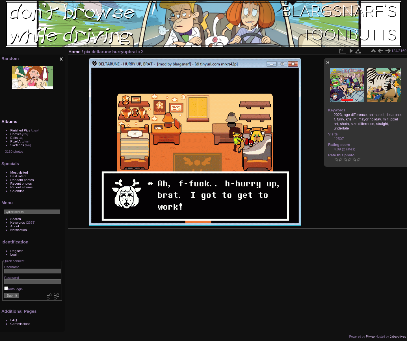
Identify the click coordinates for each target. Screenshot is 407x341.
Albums (9, 121)
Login (14, 254)
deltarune (393, 115)
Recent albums (21, 187)
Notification (18, 230)
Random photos (22, 180)
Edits (14, 137)
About (14, 226)
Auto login (13, 289)
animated (376, 115)
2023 (338, 115)
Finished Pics (20, 130)
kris (348, 119)
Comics (15, 134)
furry (340, 119)
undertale (341, 128)
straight (382, 124)
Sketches (17, 145)
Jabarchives (398, 336)
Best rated (18, 176)
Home (74, 51)
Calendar (17, 191)
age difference (355, 115)
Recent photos (21, 183)
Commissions (20, 323)
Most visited (19, 172)
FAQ (13, 320)
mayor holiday (369, 119)
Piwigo (370, 336)
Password (11, 277)
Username (12, 267)
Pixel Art (16, 141)
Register (16, 250)
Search (15, 219)
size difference (362, 124)
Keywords (17, 222)
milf (385, 119)
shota (344, 124)
